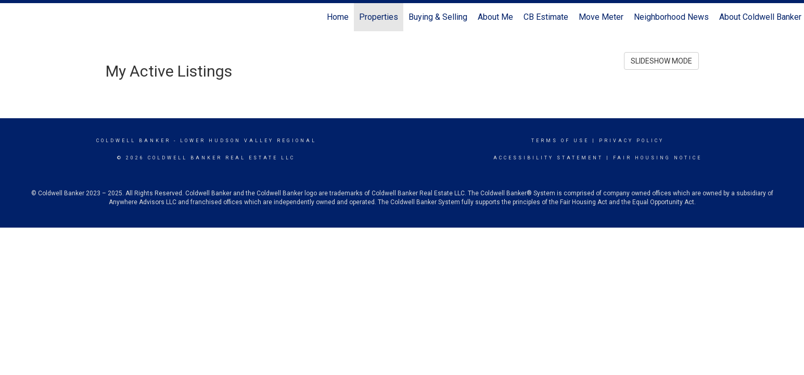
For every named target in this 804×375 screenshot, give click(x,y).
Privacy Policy (631, 140)
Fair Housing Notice (657, 157)
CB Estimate (546, 17)
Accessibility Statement (548, 157)
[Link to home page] (13, 17)
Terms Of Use (560, 140)
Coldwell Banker (133, 140)
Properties (378, 17)
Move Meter (601, 17)
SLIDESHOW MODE (661, 61)
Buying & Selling (438, 17)
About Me (495, 17)
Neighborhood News (671, 17)
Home (338, 17)
